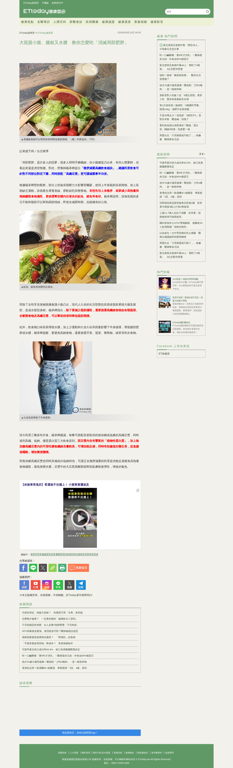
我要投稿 (62, 752)
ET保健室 (164, 353)
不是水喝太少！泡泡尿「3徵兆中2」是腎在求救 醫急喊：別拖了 (180, 117)
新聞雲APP (57, 3)
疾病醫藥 (92, 21)
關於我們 (86, 752)
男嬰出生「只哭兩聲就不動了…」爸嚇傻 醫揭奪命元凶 (180, 137)
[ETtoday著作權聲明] (78, 595)
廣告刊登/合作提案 (101, 752)
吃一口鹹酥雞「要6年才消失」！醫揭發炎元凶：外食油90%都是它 (58, 655)
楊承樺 (93, 554)
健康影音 (156, 21)
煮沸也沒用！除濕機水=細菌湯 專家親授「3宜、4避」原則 (54, 668)
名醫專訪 (43, 21)
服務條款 (130, 752)
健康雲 (44, 11)
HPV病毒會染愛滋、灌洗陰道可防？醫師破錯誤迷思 (50, 631)
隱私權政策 (142, 752)
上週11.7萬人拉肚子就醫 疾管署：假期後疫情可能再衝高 (180, 214)
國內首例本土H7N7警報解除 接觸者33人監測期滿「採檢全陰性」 (181, 225)
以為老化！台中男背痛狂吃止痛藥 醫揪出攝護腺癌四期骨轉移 (180, 235)
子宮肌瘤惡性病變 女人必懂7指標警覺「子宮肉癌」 (50, 624)
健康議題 (108, 21)
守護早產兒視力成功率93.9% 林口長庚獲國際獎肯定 (51, 649)
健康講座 (124, 21)
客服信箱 (118, 752)
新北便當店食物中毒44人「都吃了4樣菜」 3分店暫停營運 (180, 67)
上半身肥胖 (62, 554)
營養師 (84, 554)
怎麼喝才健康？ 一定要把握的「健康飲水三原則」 (50, 618)
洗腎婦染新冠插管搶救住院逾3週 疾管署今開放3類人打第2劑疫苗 (181, 204)
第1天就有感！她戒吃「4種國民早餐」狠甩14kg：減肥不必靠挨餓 (180, 107)
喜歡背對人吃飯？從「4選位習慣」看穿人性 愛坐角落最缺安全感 (181, 97)
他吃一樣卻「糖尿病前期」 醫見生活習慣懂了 (180, 77)
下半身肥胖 (48, 554)
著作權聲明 (156, 752)
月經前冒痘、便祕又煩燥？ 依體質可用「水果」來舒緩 (52, 612)
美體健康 (36, 554)
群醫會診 (76, 21)
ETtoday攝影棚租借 (181, 322)
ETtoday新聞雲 (31, 3)
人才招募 (74, 752)
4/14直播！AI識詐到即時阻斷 (185, 279)
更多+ (202, 154)
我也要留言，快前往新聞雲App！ (80, 732)
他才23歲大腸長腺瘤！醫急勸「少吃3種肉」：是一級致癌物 (54, 661)
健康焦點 (27, 21)
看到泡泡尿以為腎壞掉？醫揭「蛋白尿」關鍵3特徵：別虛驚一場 (179, 127)
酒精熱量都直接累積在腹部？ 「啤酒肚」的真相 (48, 637)
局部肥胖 (74, 554)
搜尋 (207, 11)
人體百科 (59, 21)
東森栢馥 (140, 21)
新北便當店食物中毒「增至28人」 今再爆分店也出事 (181, 47)
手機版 (45, 3)
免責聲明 (169, 752)
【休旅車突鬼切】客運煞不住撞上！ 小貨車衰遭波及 (55, 484)
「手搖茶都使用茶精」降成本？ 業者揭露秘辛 (47, 643)
